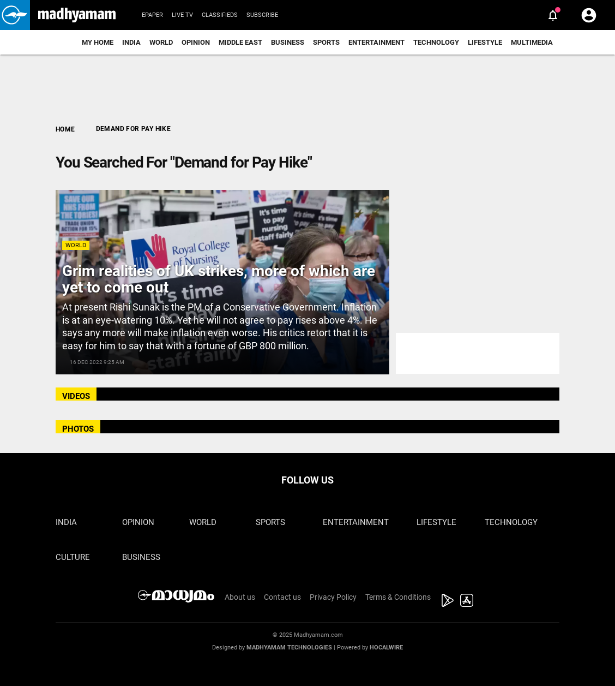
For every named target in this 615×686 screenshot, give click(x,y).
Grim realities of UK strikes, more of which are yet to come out (218, 279)
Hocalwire (386, 647)
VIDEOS (76, 396)
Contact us (282, 597)
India (131, 42)
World (161, 42)
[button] (15, 15)
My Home (97, 42)
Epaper (152, 15)
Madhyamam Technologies (289, 647)
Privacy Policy (333, 597)
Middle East (240, 42)
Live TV (182, 15)
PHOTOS (78, 429)
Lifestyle (485, 42)
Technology (436, 42)
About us (240, 597)
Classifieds (220, 15)
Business (287, 42)
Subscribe (262, 15)
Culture (73, 557)
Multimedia (532, 42)
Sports (326, 42)
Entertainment (376, 42)
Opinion (196, 42)
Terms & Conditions (398, 597)
